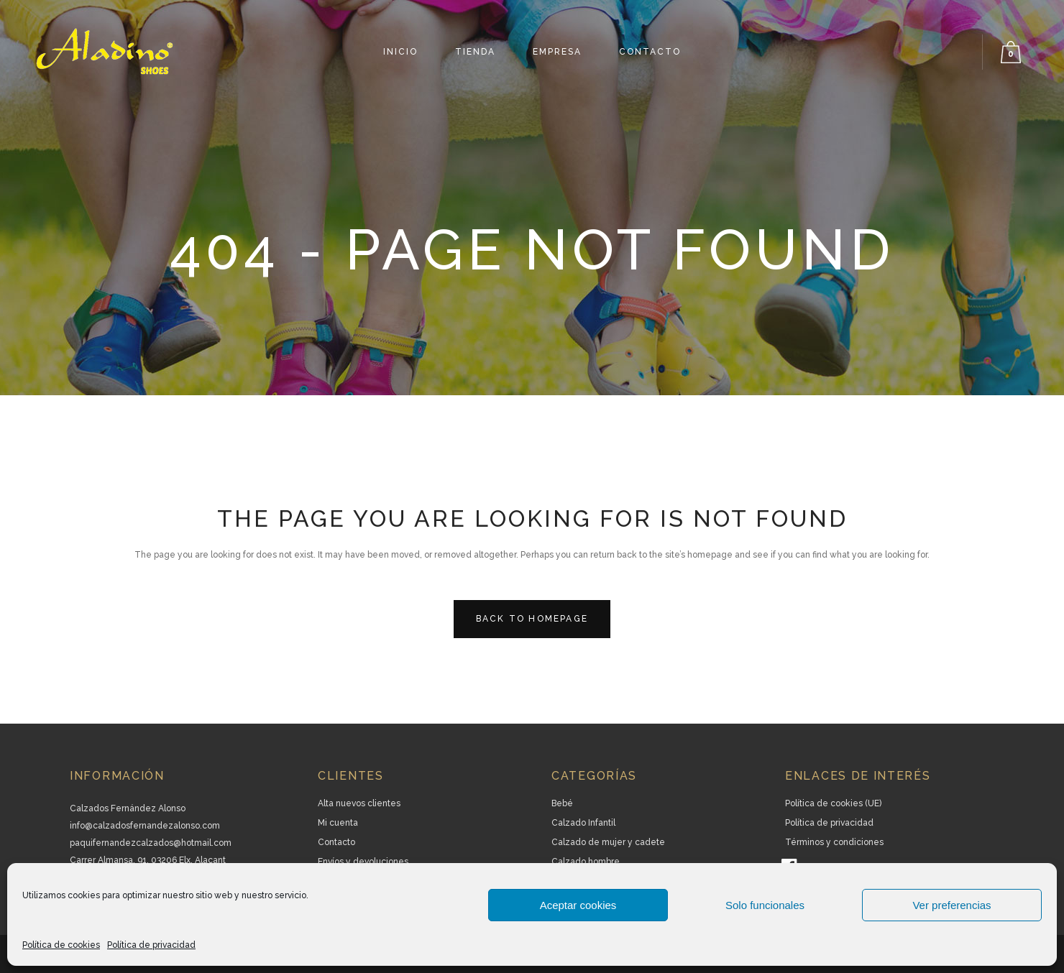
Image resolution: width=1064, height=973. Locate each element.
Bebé (562, 803)
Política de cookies (61, 945)
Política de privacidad (151, 945)
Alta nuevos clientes (359, 803)
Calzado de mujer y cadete (608, 842)
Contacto (336, 842)
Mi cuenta (338, 822)
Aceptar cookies (578, 905)
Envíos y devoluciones (363, 861)
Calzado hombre (585, 861)
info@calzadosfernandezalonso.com (145, 826)
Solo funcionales (764, 905)
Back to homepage (532, 619)
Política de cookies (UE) (833, 803)
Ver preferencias (951, 905)
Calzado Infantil (583, 822)
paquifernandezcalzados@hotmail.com (150, 843)
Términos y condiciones (834, 842)
